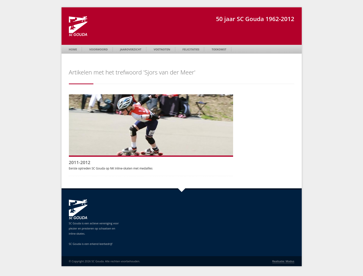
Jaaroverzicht (130, 49)
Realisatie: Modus (283, 261)
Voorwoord (98, 49)
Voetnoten (162, 49)
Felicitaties (191, 49)
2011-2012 (79, 162)
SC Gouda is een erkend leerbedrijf (91, 244)
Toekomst (219, 49)
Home (73, 49)
